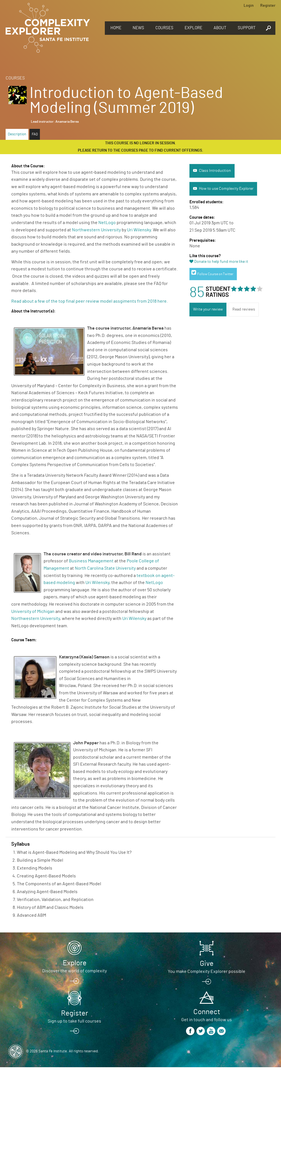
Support (247, 28)
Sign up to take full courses (74, 1021)
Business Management (91, 561)
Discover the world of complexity (74, 971)
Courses (164, 28)
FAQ (35, 134)
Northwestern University (96, 230)
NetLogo (107, 222)
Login (249, 6)
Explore (193, 28)
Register (267, 6)
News (138, 28)
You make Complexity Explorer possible (206, 971)
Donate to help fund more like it (221, 262)
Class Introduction (215, 171)
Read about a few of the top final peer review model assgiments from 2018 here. (90, 301)
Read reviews (243, 309)
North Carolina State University (105, 568)
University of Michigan (33, 611)
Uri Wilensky (139, 230)
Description (17, 134)
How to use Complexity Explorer (226, 189)
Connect (206, 1012)
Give (207, 963)
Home (115, 28)
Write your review (208, 309)
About (220, 28)
